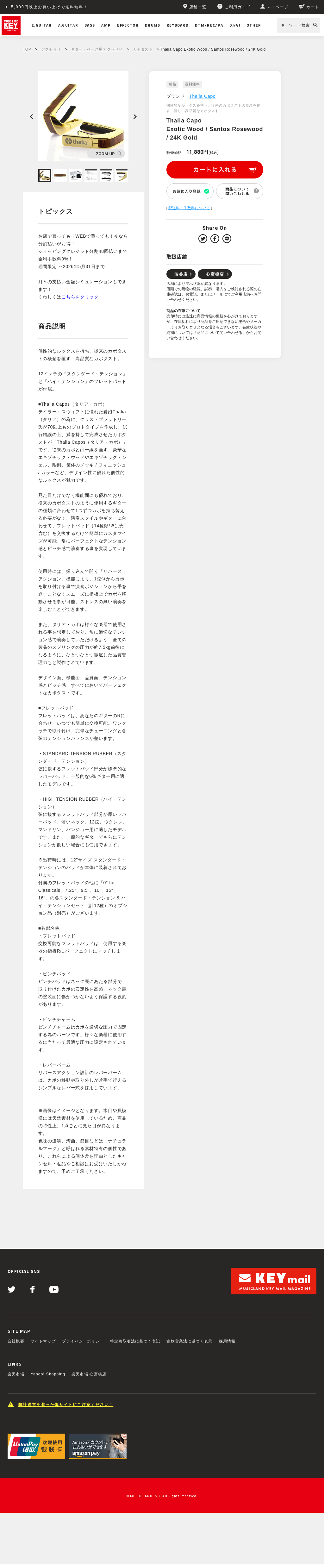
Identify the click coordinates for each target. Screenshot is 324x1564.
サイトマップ (43, 1341)
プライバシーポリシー (83, 1341)
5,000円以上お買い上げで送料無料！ (49, 7)
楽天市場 (16, 1374)
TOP (27, 49)
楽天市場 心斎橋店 (89, 1374)
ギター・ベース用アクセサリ (97, 49)
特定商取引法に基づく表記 (135, 1341)
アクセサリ (51, 49)
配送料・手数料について (189, 208)
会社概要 (16, 1341)
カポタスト (143, 49)
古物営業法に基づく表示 (189, 1341)
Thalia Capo (202, 96)
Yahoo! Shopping (48, 1374)
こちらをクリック (80, 296)
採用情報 (227, 1341)
